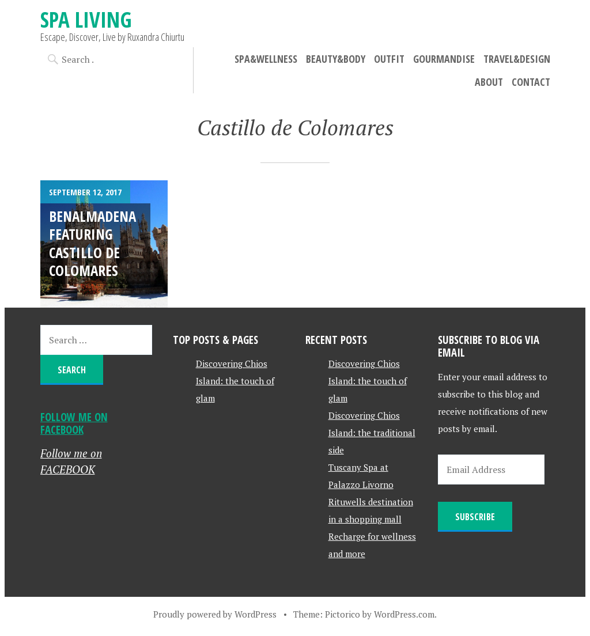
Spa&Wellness (266, 59)
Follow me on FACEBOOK (74, 423)
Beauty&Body (335, 59)
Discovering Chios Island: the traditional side (371, 433)
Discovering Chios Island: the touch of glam (235, 381)
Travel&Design (516, 59)
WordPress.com (404, 614)
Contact (531, 82)
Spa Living (86, 19)
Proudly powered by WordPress (215, 614)
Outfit (389, 59)
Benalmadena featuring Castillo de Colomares (92, 243)
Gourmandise (444, 59)
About (489, 82)
